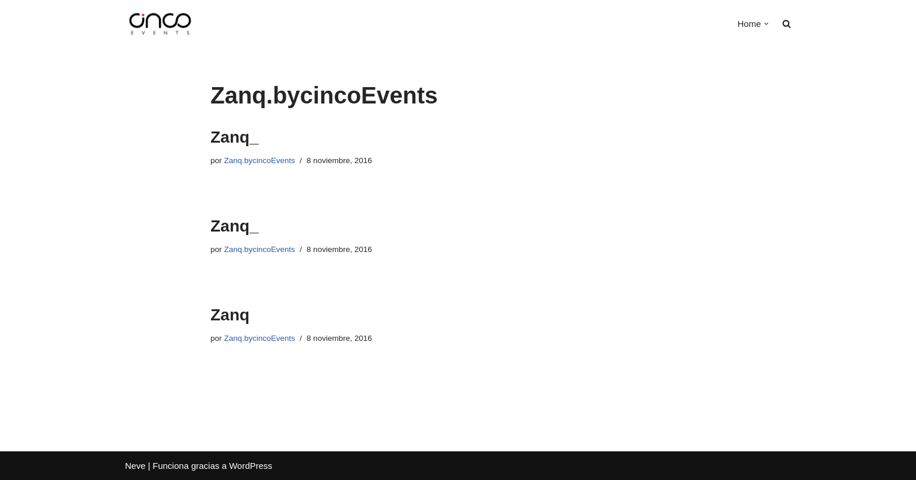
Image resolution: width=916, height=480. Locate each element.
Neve (135, 466)
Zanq (229, 315)
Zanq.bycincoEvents (260, 160)
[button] (766, 24)
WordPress (250, 466)
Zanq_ (234, 137)
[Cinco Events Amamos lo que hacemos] (160, 24)
